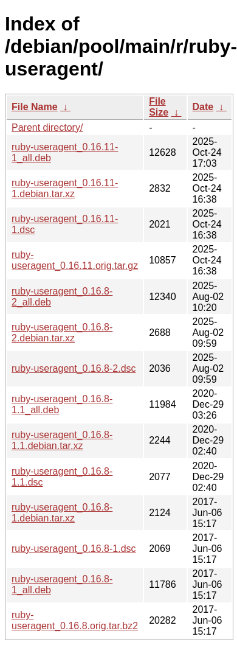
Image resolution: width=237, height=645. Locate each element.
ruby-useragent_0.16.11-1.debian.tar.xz (65, 188)
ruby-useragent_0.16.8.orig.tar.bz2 (75, 620)
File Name (35, 107)
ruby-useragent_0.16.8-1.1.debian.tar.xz (62, 440)
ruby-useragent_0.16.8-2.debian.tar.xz (62, 332)
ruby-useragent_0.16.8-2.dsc (74, 368)
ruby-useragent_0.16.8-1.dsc (74, 548)
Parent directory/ (47, 127)
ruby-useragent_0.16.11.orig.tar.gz (75, 260)
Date (203, 107)
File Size (158, 106)
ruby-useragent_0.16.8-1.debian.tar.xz (62, 512)
